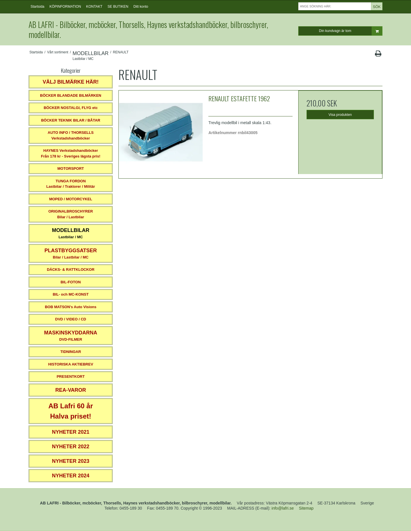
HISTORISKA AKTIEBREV (70, 364)
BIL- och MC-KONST (71, 294)
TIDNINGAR (70, 352)
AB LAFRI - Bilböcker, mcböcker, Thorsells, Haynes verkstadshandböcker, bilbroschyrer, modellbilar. (148, 29)
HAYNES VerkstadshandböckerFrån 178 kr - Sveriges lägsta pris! (70, 153)
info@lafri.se (282, 508)
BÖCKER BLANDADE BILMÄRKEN (70, 95)
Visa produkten (340, 115)
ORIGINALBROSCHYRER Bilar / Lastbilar (70, 214)
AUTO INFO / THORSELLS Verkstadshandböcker (71, 135)
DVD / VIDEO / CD (70, 319)
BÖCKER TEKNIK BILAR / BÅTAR (70, 120)
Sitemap (306, 508)
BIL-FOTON (71, 282)
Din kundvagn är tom (350, 31)
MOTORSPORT (70, 168)
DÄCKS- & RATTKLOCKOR (70, 269)
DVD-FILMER (70, 336)
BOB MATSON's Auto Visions (70, 307)
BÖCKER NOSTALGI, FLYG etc (71, 108)
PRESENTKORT (70, 376)
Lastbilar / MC (70, 233)
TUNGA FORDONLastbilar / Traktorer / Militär (70, 184)
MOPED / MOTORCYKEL (70, 199)
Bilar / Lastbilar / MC (71, 253)
